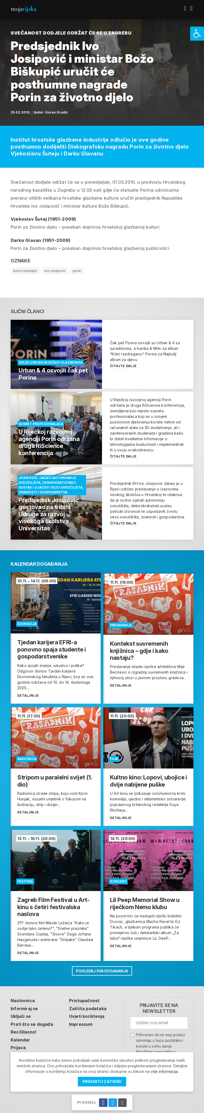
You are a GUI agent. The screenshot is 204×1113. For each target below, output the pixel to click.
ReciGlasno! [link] (24, 1031)
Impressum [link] (84, 1022)
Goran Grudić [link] (56, 112)
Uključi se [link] (22, 1014)
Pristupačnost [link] (87, 998)
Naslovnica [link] (23, 998)
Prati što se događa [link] (33, 1022)
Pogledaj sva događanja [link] (102, 968)
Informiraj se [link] (25, 1006)
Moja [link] (23, 9)
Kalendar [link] (21, 1038)
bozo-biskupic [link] (25, 271)
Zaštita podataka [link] (90, 1006)
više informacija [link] (164, 1071)
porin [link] (77, 271)
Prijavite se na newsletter (159, 1006)
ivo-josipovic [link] (55, 271)
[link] (197, 34)
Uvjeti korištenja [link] (90, 1014)
